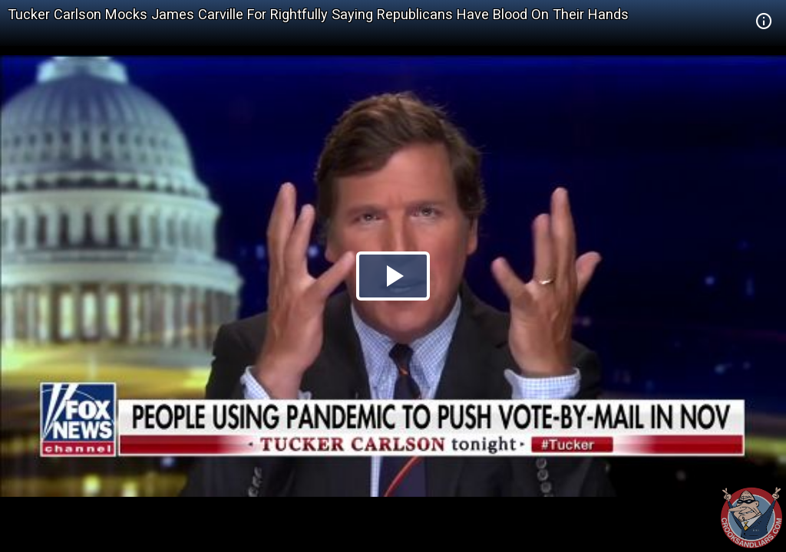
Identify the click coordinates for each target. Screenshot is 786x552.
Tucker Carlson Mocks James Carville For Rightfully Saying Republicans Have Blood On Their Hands (318, 14)
